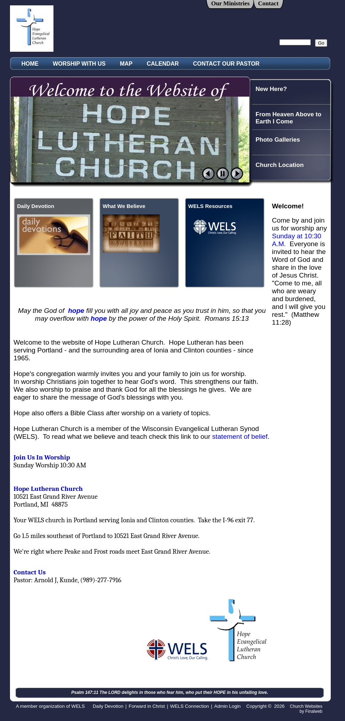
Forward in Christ (147, 706)
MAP (126, 64)
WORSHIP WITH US (79, 64)
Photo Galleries (278, 139)
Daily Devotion (108, 706)
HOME (29, 64)
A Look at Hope (278, 190)
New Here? (271, 89)
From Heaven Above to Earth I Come (288, 118)
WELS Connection (189, 706)
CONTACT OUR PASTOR (226, 64)
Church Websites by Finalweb (306, 709)
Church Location (280, 165)
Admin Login (227, 706)
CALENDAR (163, 64)
